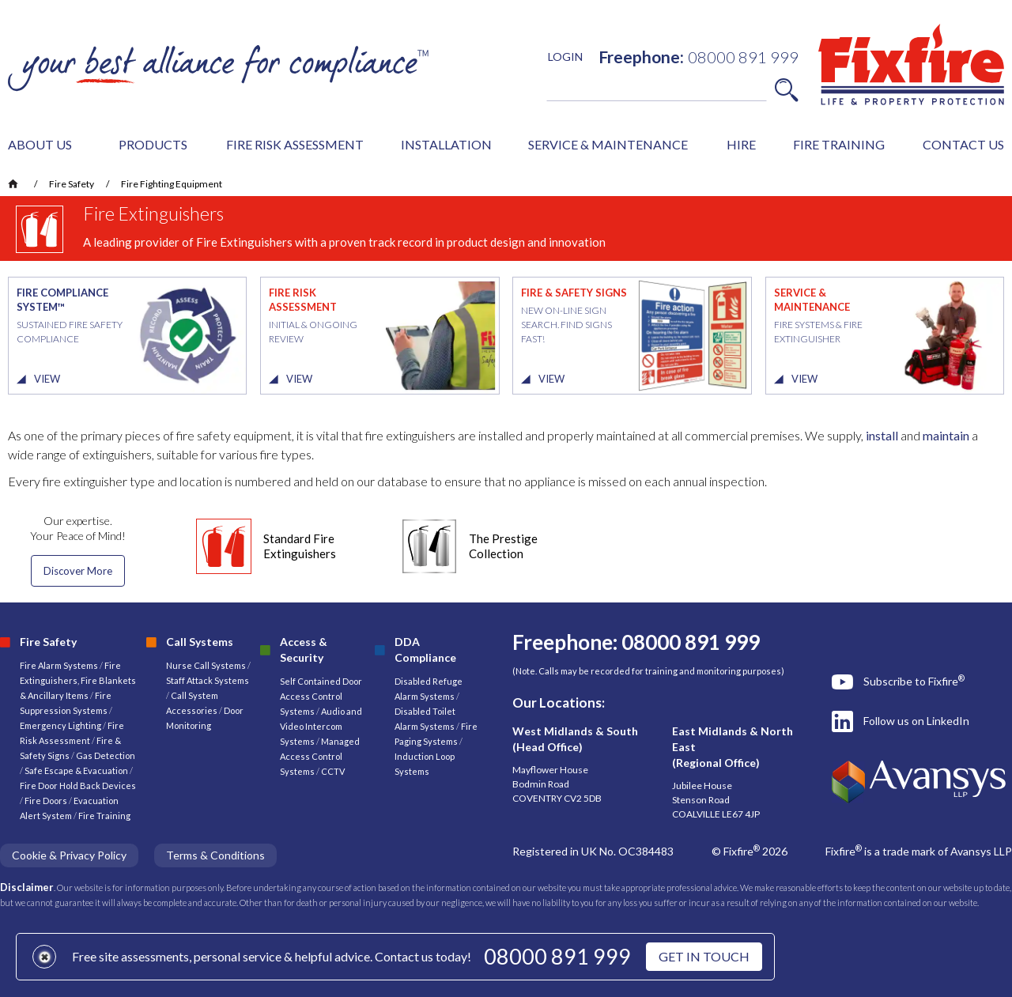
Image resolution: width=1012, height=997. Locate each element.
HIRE (741, 144)
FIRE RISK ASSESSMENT (295, 144)
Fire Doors (47, 800)
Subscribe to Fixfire (914, 681)
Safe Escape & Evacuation (76, 770)
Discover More (77, 571)
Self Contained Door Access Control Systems (321, 696)
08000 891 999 (557, 956)
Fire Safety (71, 184)
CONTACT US (963, 144)
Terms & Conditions (215, 855)
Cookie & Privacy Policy (69, 855)
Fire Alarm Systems (59, 665)
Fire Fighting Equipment (171, 184)
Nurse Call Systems (206, 665)
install (882, 435)
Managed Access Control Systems (320, 756)
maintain (946, 435)
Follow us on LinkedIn (916, 720)
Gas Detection (105, 755)
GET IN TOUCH (704, 956)
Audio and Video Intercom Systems (321, 726)
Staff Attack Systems (207, 680)
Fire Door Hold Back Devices (78, 785)
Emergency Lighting (61, 725)
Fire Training (104, 815)
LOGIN (565, 56)
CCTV (333, 771)
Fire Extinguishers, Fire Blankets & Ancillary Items (78, 680)
